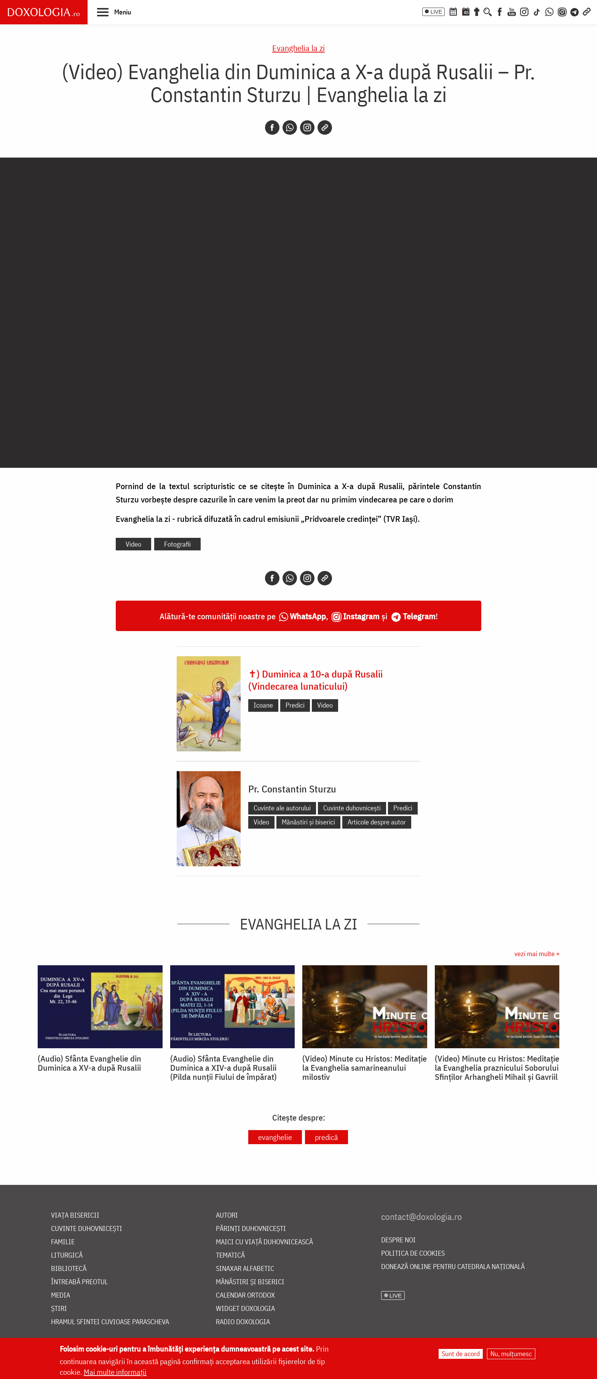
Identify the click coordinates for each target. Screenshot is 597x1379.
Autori (227, 1216)
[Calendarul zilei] (465, 11)
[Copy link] (325, 127)
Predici (295, 705)
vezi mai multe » (536, 953)
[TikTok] (537, 11)
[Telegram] (575, 11)
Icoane (263, 705)
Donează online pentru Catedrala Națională (453, 1267)
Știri (59, 1309)
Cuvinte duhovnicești (352, 807)
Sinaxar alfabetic (245, 1269)
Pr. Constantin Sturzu (292, 789)
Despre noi (398, 1240)
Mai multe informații (115, 1372)
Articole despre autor (377, 822)
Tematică (230, 1255)
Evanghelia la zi (298, 47)
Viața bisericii (75, 1216)
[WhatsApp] (549, 11)
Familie (63, 1242)
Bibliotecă (68, 1269)
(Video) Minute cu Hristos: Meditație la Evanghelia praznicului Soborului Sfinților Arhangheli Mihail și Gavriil (497, 1067)
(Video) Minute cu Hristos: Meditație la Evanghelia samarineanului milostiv (364, 1067)
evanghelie (275, 1137)
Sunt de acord (461, 1353)
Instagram (361, 616)
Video (133, 544)
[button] (114, 12)
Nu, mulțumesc (511, 1353)
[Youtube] (511, 11)
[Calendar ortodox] (453, 11)
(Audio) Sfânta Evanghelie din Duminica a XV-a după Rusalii (89, 1063)
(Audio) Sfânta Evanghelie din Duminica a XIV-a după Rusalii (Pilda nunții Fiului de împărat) (223, 1067)
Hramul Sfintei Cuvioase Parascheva (110, 1322)
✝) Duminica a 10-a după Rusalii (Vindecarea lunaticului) (315, 680)
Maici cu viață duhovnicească (264, 1242)
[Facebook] (499, 11)
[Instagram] (524, 11)
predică (326, 1137)
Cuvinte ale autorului (282, 807)
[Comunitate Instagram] (562, 11)
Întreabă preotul (79, 1282)
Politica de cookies (413, 1254)
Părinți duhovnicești (251, 1229)
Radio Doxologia (243, 1322)
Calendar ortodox (245, 1295)
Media (60, 1295)
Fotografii (177, 544)
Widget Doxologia (245, 1309)
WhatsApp (308, 616)
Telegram (419, 616)
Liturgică (67, 1255)
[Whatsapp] (290, 127)
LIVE (436, 12)
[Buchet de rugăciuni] (476, 11)
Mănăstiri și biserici (308, 822)
